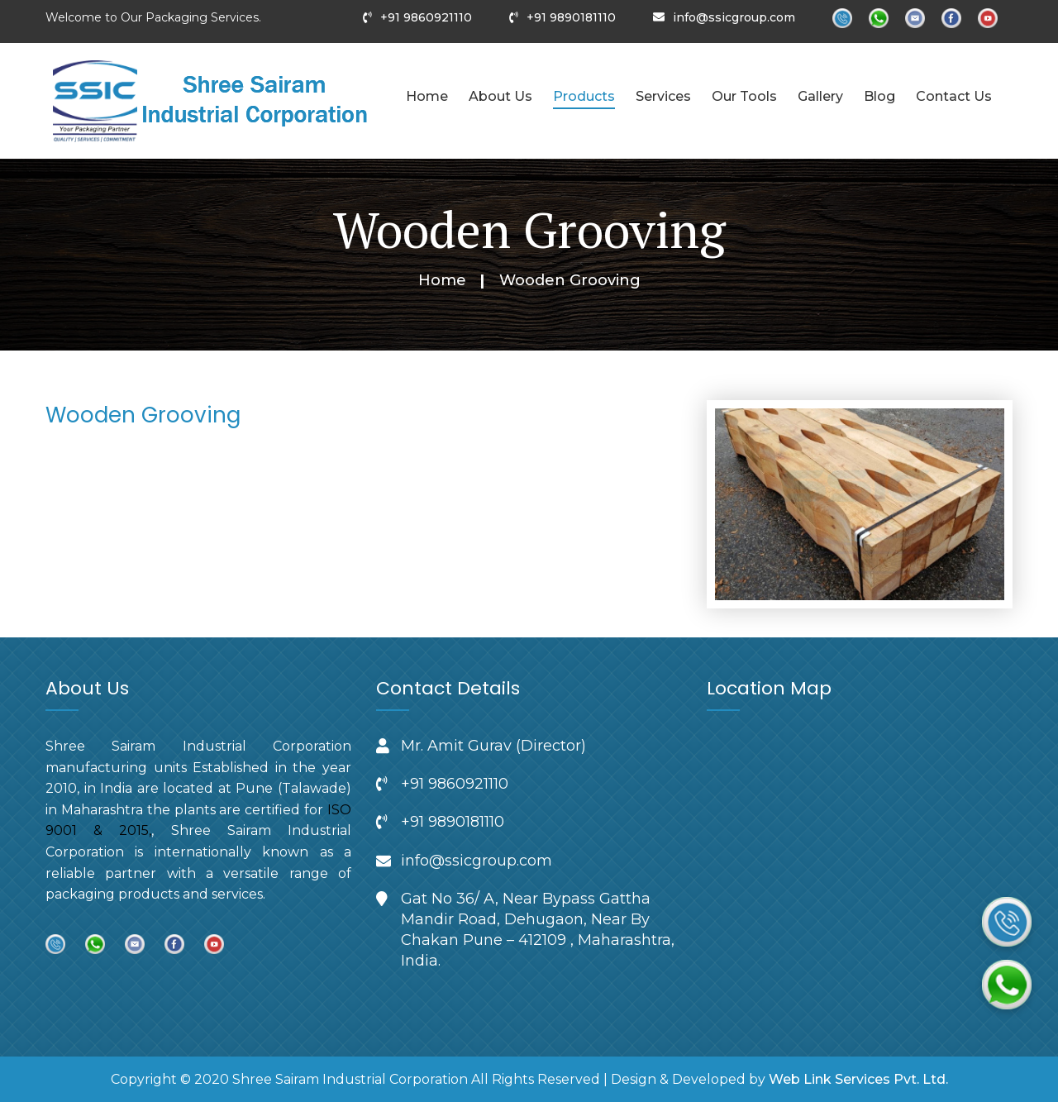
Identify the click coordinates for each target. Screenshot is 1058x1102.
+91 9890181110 (571, 17)
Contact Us (954, 96)
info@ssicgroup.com (734, 17)
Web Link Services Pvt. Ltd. (858, 1079)
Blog (879, 96)
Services (663, 96)
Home (427, 96)
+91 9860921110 (426, 17)
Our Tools (744, 96)
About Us (500, 96)
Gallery (820, 96)
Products (584, 96)
